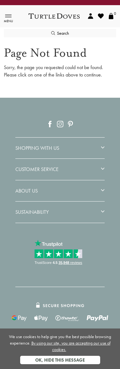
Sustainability (32, 212)
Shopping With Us (37, 148)
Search (60, 33)
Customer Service (37, 169)
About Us (26, 191)
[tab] (60, 148)
